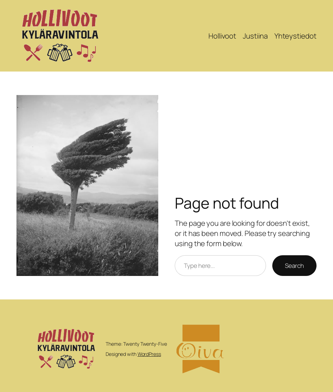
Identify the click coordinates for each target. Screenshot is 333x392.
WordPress (149, 354)
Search (294, 266)
